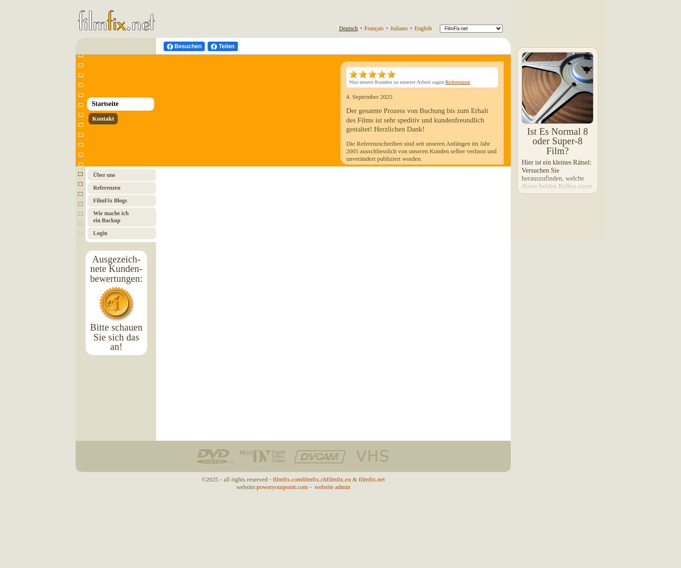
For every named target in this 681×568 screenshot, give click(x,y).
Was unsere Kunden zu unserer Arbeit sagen (409, 78)
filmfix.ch (314, 479)
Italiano (399, 28)
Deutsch (348, 28)
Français (374, 28)
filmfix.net (372, 479)
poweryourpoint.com (282, 486)
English (423, 28)
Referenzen (457, 82)
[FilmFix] (471, 29)
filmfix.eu (338, 479)
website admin (332, 486)
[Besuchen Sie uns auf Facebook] (184, 46)
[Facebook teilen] (223, 46)
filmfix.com (287, 479)
